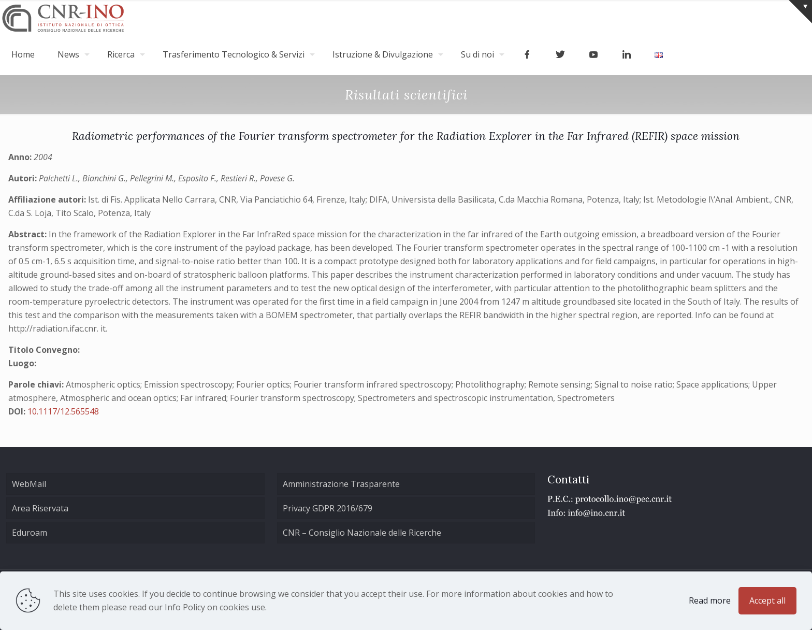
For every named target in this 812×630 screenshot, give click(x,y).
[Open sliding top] (800, 11)
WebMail (29, 484)
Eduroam (29, 532)
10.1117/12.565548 (63, 411)
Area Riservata (40, 508)
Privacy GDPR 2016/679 (327, 508)
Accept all (767, 600)
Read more (710, 600)
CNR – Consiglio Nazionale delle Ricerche (362, 532)
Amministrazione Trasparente (341, 484)
